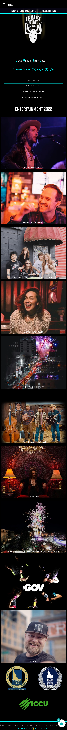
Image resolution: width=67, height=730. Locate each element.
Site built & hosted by (33, 728)
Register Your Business (33, 97)
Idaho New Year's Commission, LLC (25, 725)
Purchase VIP (33, 80)
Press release (33, 86)
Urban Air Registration (33, 92)
